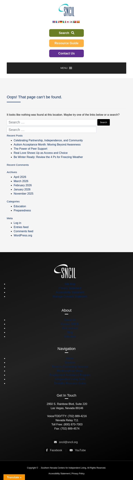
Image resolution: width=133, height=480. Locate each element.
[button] (64, 68)
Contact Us (66, 53)
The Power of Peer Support (30, 148)
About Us (70, 319)
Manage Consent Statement (70, 296)
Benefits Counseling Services (70, 366)
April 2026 (20, 176)
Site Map (69, 283)
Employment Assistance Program (70, 375)
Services (70, 362)
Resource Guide (66, 43)
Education (20, 206)
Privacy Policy (78, 473)
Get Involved (70, 328)
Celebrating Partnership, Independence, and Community (48, 140)
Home (70, 358)
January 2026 (22, 189)
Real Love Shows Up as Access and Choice (41, 152)
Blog (70, 332)
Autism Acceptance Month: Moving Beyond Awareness (47, 144)
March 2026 (21, 181)
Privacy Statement (70, 288)
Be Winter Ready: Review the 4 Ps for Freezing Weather (48, 157)
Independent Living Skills (70, 379)
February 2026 (23, 185)
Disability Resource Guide (70, 383)
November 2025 (23, 193)
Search (66, 33)
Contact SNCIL (70, 324)
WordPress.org (23, 235)
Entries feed (21, 227)
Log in (17, 222)
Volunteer (70, 336)
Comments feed (23, 231)
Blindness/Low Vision (70, 370)
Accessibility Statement (70, 292)
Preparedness (22, 210)
